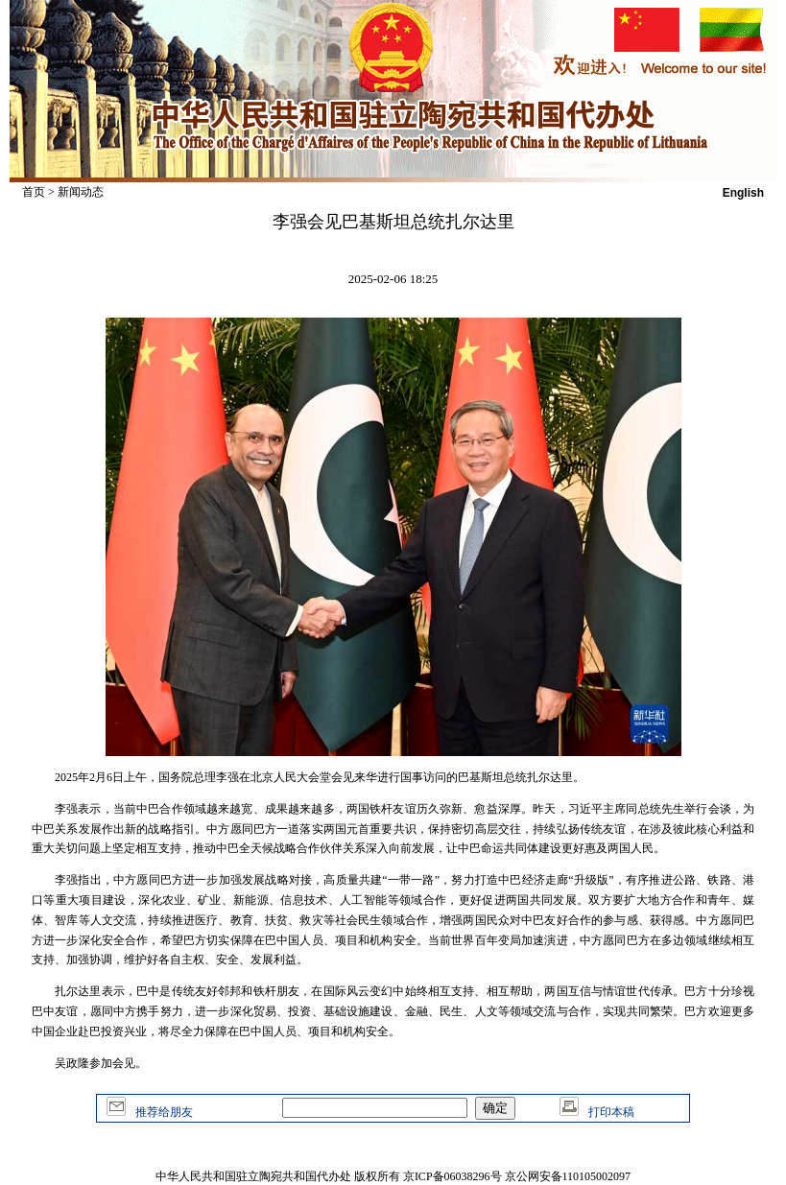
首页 (33, 192)
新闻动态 (81, 192)
